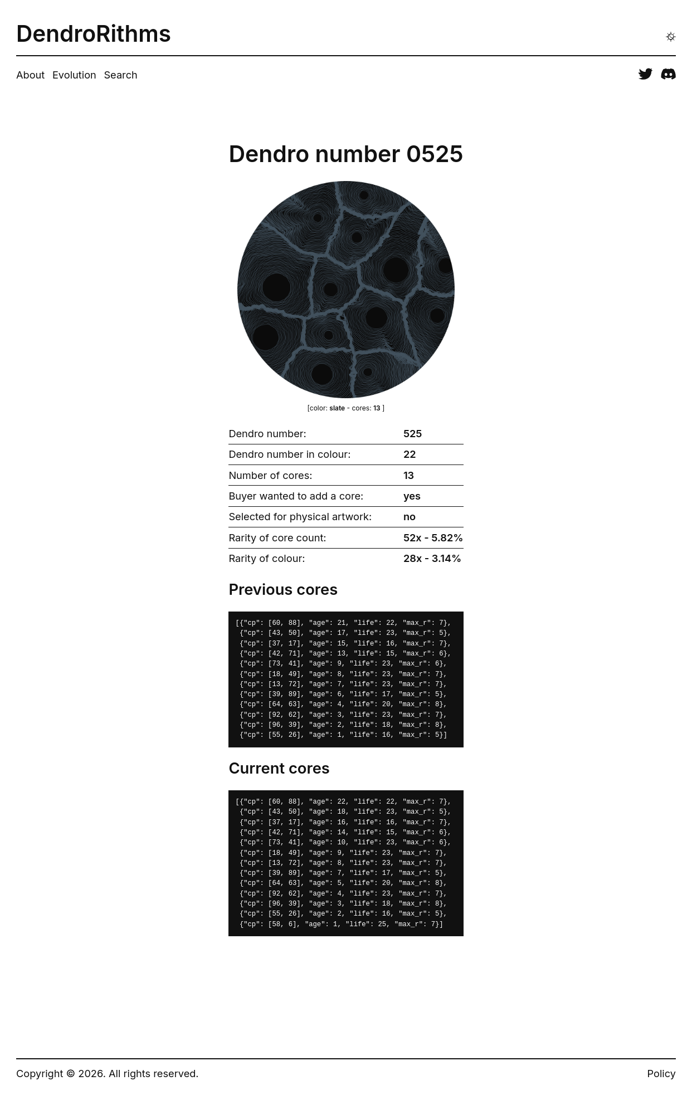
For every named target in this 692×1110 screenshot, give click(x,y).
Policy (661, 1073)
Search (120, 75)
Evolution (74, 75)
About (30, 75)
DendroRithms (93, 34)
